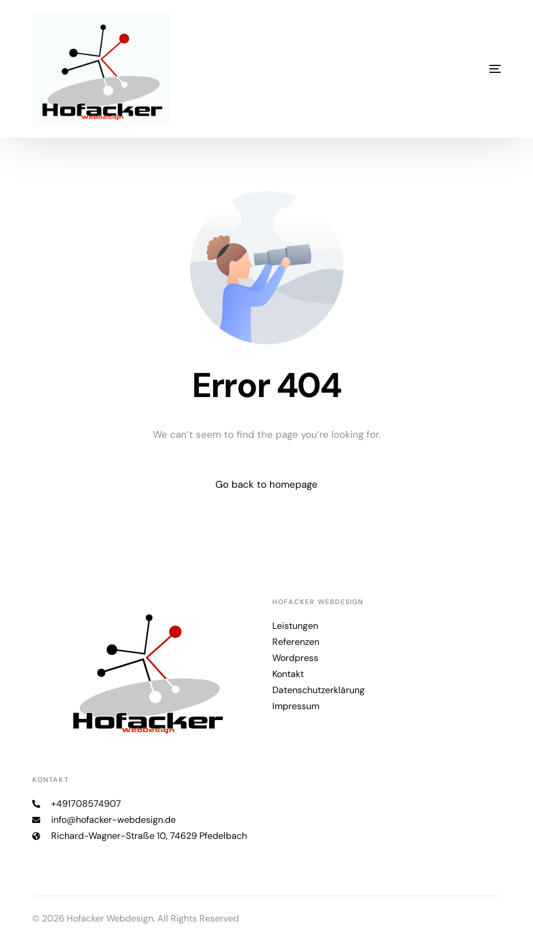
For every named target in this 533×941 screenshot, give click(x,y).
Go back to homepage (266, 484)
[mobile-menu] (443, 68)
